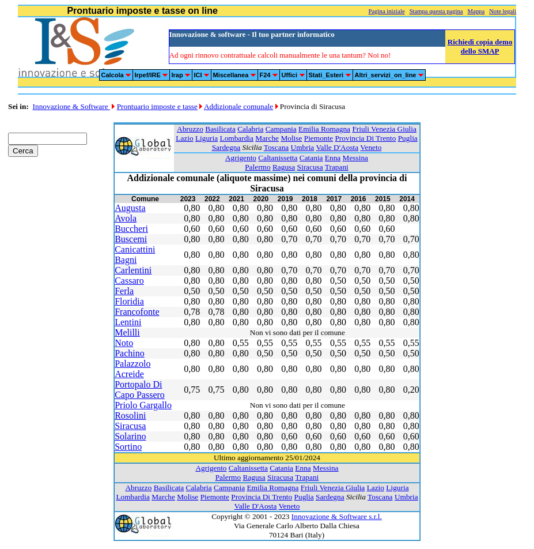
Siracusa (310, 167)
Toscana (276, 147)
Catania (311, 157)
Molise (291, 138)
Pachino (130, 353)
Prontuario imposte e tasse (157, 106)
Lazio (184, 138)
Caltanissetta (277, 157)
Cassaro (129, 280)
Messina (355, 157)
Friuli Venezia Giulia (384, 129)
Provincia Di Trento (365, 138)
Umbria (303, 147)
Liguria (206, 138)
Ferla (124, 291)
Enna (332, 157)
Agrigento (240, 157)
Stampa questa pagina (436, 11)
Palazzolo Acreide (132, 369)
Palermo (257, 167)
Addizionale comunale (238, 106)
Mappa (476, 11)
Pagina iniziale (387, 11)
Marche (267, 138)
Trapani (337, 167)
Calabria (250, 129)
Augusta (130, 208)
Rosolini (130, 415)
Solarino (130, 436)
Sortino (128, 447)
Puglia (408, 138)
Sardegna (226, 147)
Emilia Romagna (324, 129)
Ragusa (283, 167)
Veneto (370, 147)
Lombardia (236, 138)
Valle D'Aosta (337, 147)
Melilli (127, 332)
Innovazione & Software (71, 106)
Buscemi (131, 239)
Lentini (128, 322)
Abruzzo (190, 129)
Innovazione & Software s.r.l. (336, 516)
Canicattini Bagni (135, 255)
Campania (281, 129)
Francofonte (137, 312)
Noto (124, 343)
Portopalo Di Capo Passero (140, 389)
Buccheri (131, 229)
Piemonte (318, 138)
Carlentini (133, 270)
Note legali (502, 11)
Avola (126, 218)
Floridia (129, 301)
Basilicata (220, 129)
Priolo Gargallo (143, 405)
